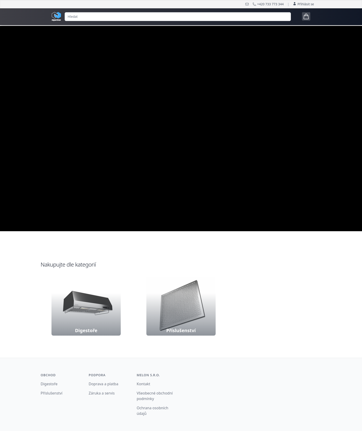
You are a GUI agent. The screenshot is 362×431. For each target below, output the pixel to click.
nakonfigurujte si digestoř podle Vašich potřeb (181, 150)
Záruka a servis (102, 393)
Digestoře (49, 383)
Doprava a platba (103, 383)
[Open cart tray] (306, 16)
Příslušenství (51, 393)
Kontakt (143, 383)
